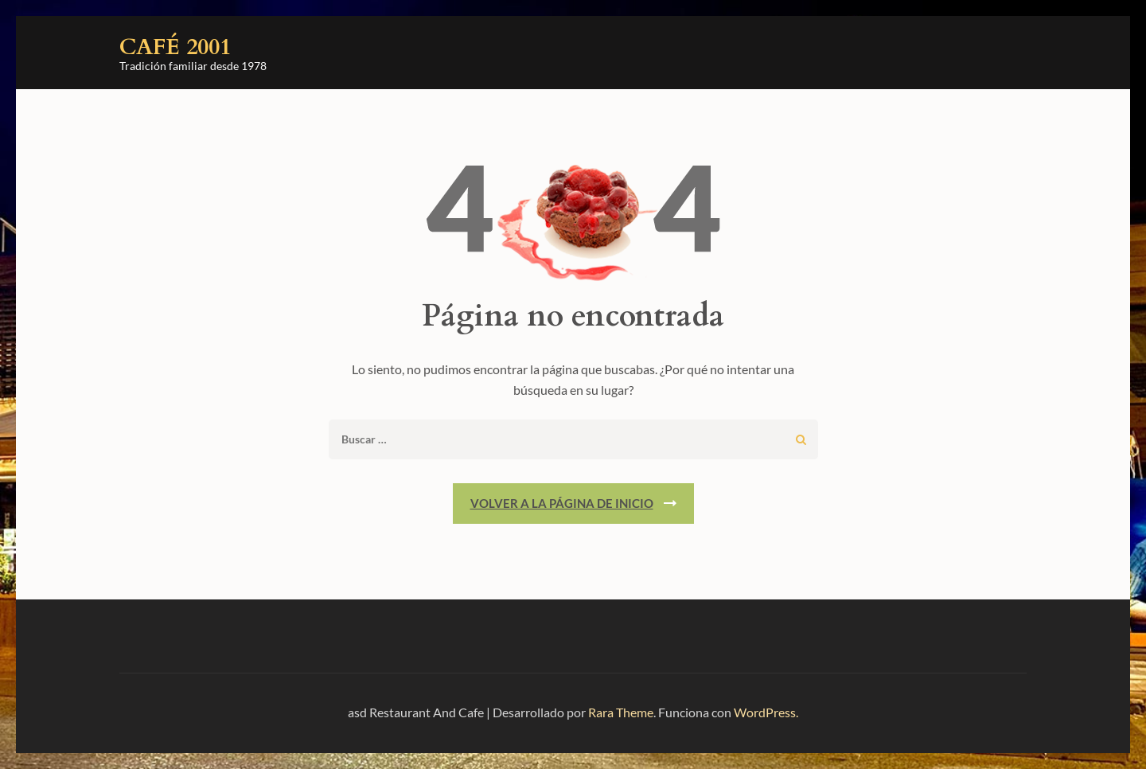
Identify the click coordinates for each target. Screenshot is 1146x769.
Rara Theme (620, 712)
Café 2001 (175, 47)
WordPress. (766, 712)
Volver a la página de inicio (561, 503)
